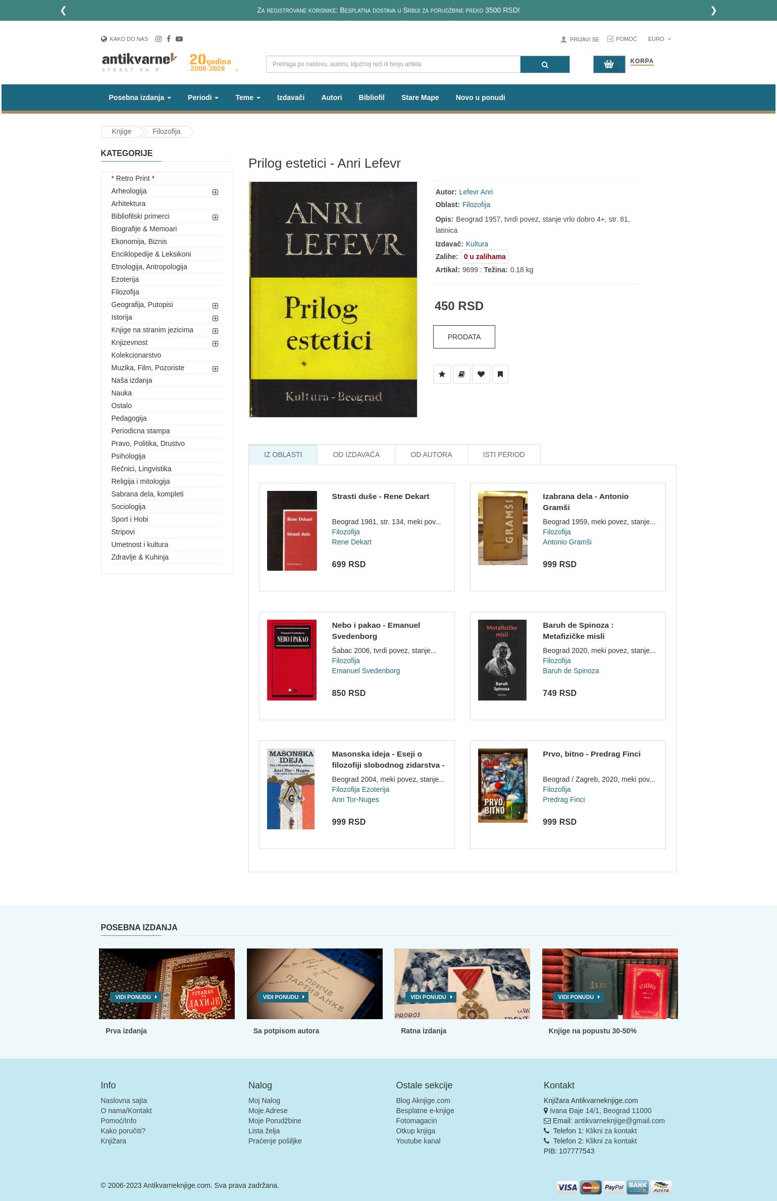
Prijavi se (584, 39)
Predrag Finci (564, 799)
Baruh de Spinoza (571, 671)
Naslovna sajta (124, 1100)
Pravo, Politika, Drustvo (148, 443)
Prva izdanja (126, 1031)
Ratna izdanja (423, 1031)
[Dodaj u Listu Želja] (442, 374)
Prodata (464, 337)
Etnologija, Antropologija (149, 267)
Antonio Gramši (567, 542)
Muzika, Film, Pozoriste (148, 368)
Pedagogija (129, 418)
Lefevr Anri (476, 192)
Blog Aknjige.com (423, 1100)
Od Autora (431, 455)
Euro (659, 39)
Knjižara (114, 1141)
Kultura (477, 244)
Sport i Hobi (130, 519)
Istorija (122, 317)
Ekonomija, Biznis (140, 241)
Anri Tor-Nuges (355, 799)
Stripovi (123, 532)
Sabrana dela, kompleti (148, 494)
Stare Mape (420, 97)
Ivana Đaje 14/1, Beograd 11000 (601, 1111)
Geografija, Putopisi (142, 305)
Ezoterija (125, 279)
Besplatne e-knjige (425, 1111)
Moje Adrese (268, 1111)
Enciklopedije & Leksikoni (151, 254)
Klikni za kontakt (611, 1131)
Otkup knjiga (416, 1131)
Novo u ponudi (480, 97)
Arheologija (129, 191)
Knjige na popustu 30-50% (593, 1031)
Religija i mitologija (141, 481)
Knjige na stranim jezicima (153, 330)
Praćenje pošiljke (275, 1141)
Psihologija (129, 456)
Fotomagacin (416, 1121)
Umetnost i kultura (140, 544)
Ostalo (122, 406)
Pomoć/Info (119, 1121)
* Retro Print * (133, 178)
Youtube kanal (418, 1141)
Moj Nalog (264, 1100)
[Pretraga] (545, 64)
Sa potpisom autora (286, 1031)
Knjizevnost (130, 342)
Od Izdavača (356, 455)
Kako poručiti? (123, 1131)
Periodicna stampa (141, 431)
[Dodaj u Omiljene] (481, 374)
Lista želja (264, 1131)
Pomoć (626, 39)
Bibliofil (372, 97)
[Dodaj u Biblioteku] (462, 374)
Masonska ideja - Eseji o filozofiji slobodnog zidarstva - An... (388, 764)
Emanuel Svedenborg (366, 671)
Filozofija (166, 131)
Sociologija (129, 507)
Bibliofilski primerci (141, 216)
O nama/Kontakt (126, 1111)
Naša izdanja (132, 380)
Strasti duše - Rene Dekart (381, 496)
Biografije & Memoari (144, 229)
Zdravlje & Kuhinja (140, 557)
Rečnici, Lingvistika (142, 469)
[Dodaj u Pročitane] (500, 374)
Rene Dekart (352, 542)
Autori (331, 97)
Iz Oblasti (283, 455)
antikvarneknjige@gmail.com (620, 1121)
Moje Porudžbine (274, 1121)
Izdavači (290, 97)
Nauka (122, 393)
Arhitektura (129, 203)
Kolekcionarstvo (137, 355)
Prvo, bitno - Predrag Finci (592, 753)
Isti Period (504, 455)
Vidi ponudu (133, 997)
